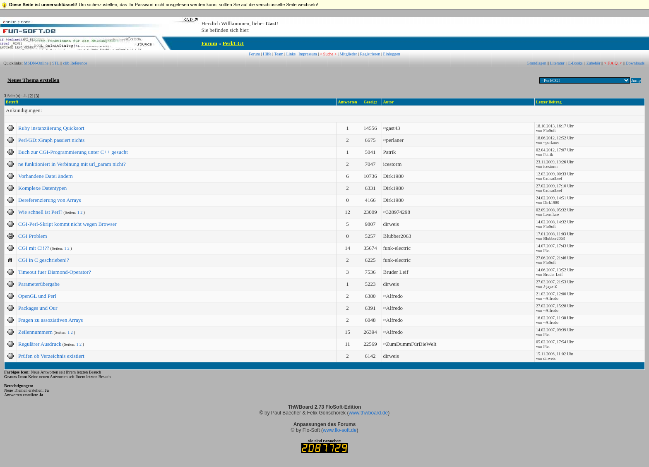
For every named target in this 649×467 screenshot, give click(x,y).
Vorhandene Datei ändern (45, 176)
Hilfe (267, 54)
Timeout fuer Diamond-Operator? (54, 272)
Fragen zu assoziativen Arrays (50, 320)
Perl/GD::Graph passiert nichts (51, 140)
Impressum (307, 54)
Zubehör (594, 63)
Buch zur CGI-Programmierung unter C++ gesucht (73, 152)
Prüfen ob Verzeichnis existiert (51, 356)
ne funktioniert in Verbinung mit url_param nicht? (72, 164)
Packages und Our (38, 308)
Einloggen (391, 54)
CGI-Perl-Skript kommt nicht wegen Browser (67, 224)
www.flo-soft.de (339, 430)
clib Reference (75, 63)
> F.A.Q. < (613, 63)
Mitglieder (348, 54)
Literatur (557, 63)
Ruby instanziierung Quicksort (51, 128)
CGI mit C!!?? (33, 248)
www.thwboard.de (368, 413)
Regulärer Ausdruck (39, 344)
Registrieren (370, 54)
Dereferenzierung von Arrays (49, 200)
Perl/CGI (233, 43)
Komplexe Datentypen (42, 188)
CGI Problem (32, 236)
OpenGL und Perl (37, 296)
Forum (209, 43)
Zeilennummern (35, 332)
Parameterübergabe (39, 284)
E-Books (575, 63)
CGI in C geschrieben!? (43, 260)
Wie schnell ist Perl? (40, 212)
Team (278, 54)
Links (291, 54)
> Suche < (328, 54)
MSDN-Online (36, 63)
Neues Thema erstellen (33, 80)
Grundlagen (536, 63)
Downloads (635, 63)
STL (55, 63)
